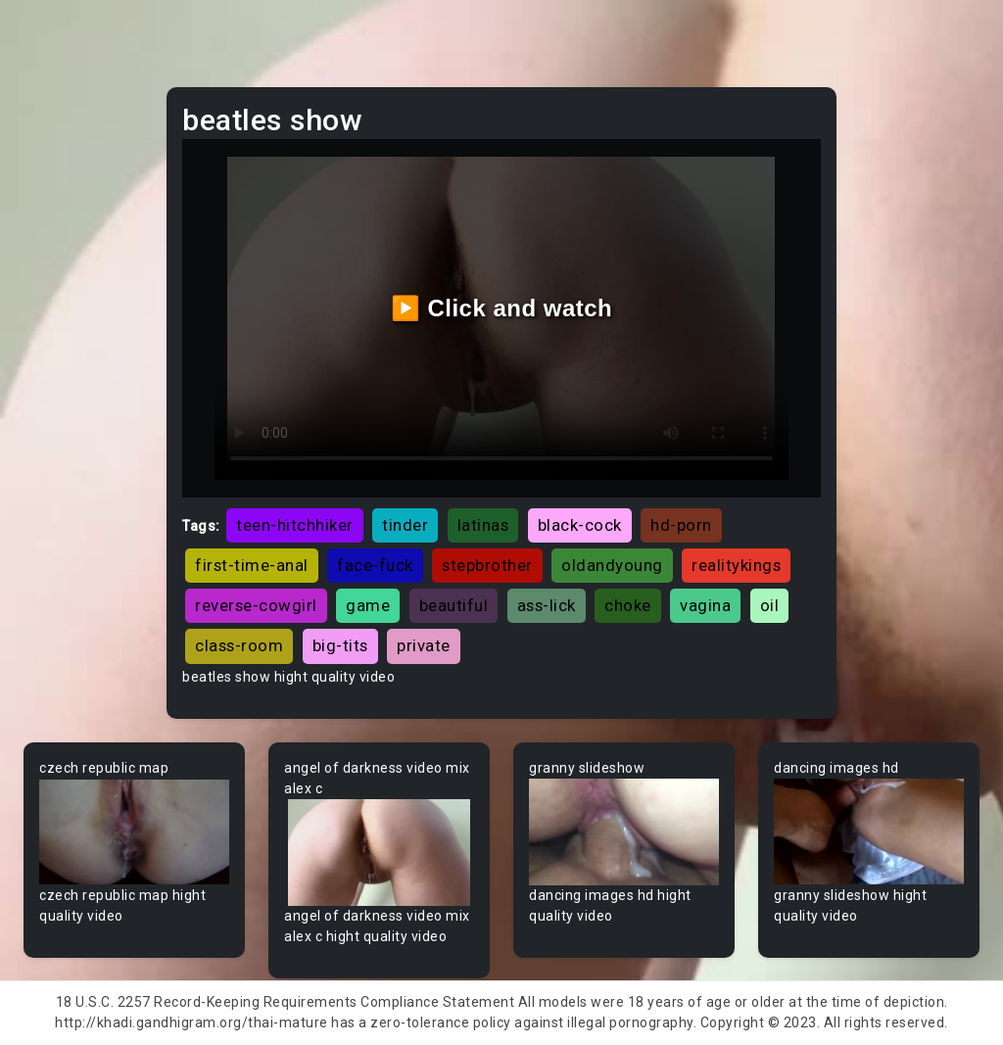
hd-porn (681, 525)
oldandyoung (612, 565)
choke (627, 605)
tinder (405, 525)
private (424, 645)
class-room (239, 645)
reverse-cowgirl (256, 605)
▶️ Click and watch (502, 308)
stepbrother (487, 565)
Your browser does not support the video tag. (134, 832)
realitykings (736, 565)
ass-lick (546, 605)
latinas (483, 525)
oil (770, 605)
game (368, 605)
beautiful (454, 605)
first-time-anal (252, 565)
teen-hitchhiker (295, 525)
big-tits (340, 645)
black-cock (580, 525)
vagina (705, 605)
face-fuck (375, 565)
